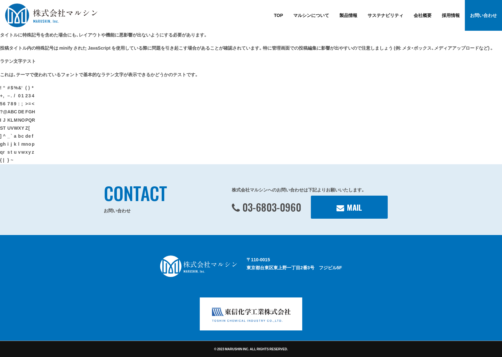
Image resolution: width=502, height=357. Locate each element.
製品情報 (348, 15)
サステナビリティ (385, 15)
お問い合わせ (483, 15)
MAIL (354, 207)
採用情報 (451, 15)
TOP (278, 15)
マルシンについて (311, 15)
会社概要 (423, 15)
